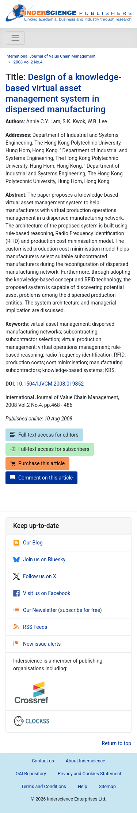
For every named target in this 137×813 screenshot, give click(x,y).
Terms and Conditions (43, 786)
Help (82, 786)
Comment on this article (41, 478)
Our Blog (28, 543)
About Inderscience (85, 760)
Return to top (117, 743)
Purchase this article (37, 463)
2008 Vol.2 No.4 (28, 62)
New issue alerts (37, 644)
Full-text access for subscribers (49, 449)
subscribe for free (80, 610)
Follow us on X (34, 576)
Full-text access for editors (44, 435)
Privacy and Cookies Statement (89, 773)
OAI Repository (31, 773)
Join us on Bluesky (39, 559)
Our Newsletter (36, 610)
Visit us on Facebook (41, 593)
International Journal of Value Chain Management (50, 56)
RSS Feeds (30, 627)
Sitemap (107, 786)
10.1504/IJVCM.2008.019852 (50, 384)
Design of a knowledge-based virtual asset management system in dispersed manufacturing (63, 93)
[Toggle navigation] (15, 37)
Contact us (43, 760)
